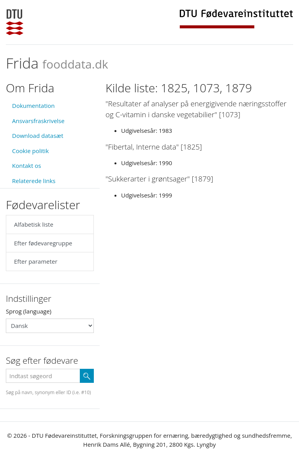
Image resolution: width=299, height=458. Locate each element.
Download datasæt (37, 135)
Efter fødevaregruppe (43, 243)
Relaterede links (33, 181)
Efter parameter (35, 261)
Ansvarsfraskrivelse (38, 121)
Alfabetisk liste (33, 224)
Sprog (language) (28, 311)
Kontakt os (26, 165)
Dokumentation (33, 105)
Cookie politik (30, 151)
